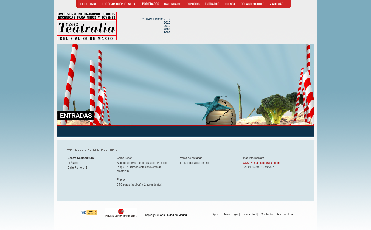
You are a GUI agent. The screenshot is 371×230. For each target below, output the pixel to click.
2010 (167, 22)
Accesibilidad (285, 214)
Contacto (267, 214)
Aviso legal (231, 214)
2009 (167, 29)
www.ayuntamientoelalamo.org (261, 162)
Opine (216, 214)
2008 (167, 32)
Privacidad (249, 214)
